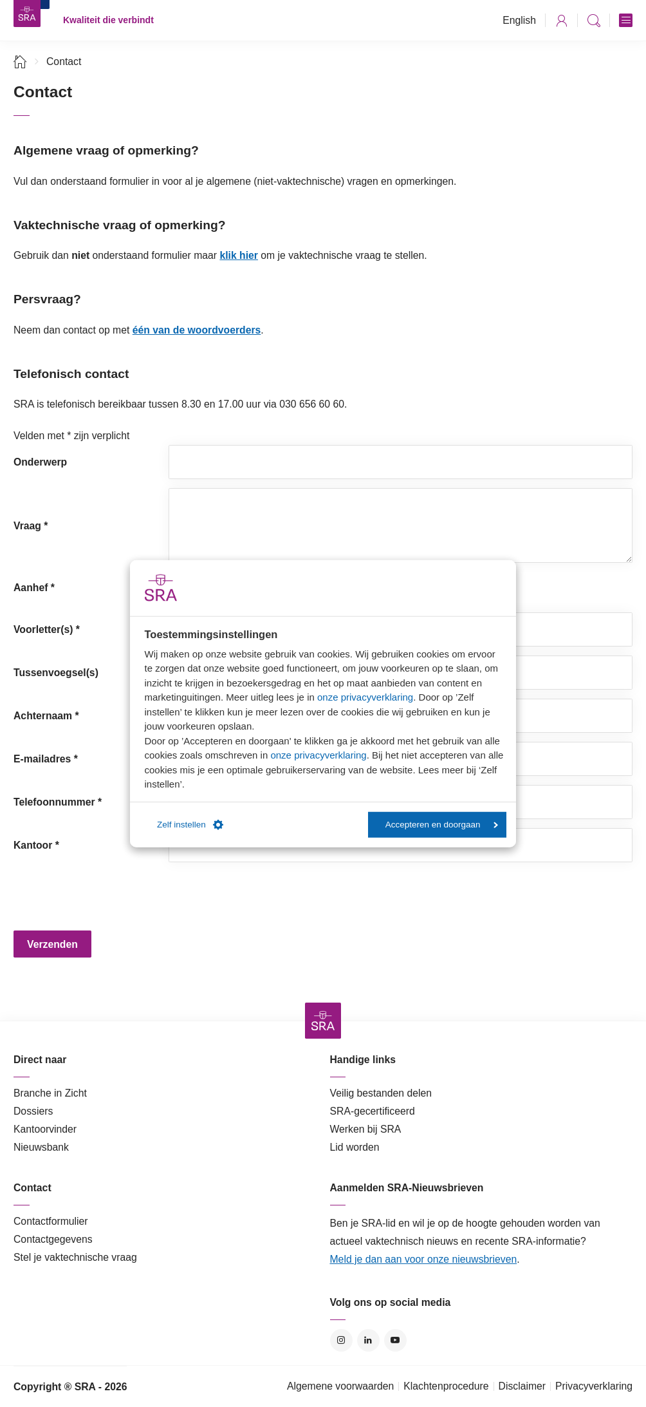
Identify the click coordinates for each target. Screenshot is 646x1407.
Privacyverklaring (593, 1386)
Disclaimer (522, 1386)
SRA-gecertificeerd (372, 1111)
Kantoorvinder (45, 1129)
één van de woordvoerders (197, 330)
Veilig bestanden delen (381, 1093)
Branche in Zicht (50, 1093)
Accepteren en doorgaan (441, 824)
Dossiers (33, 1111)
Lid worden (355, 1147)
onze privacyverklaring (365, 697)
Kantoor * (36, 845)
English (519, 20)
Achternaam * (46, 715)
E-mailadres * (46, 758)
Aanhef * (34, 587)
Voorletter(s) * (47, 629)
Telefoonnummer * (58, 802)
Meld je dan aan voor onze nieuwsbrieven (423, 1259)
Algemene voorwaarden (340, 1386)
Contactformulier (51, 1221)
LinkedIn (368, 1340)
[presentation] (266, 896)
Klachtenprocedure (445, 1386)
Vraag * (31, 525)
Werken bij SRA (365, 1129)
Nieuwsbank (41, 1147)
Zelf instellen (190, 825)
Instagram (341, 1340)
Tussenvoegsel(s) (56, 672)
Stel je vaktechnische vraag (75, 1257)
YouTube (395, 1340)
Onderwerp (40, 462)
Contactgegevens (53, 1239)
